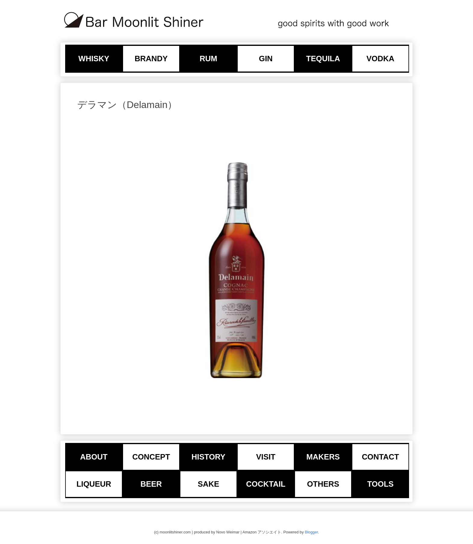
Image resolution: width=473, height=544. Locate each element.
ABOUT (94, 457)
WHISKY (93, 58)
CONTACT (380, 457)
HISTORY (208, 457)
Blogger (311, 532)
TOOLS (380, 484)
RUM (208, 58)
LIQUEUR (93, 484)
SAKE (208, 484)
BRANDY (151, 58)
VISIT (265, 457)
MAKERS (323, 457)
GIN (266, 58)
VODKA (380, 58)
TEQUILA (323, 58)
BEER (151, 484)
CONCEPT (151, 457)
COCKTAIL (265, 484)
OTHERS (323, 484)
